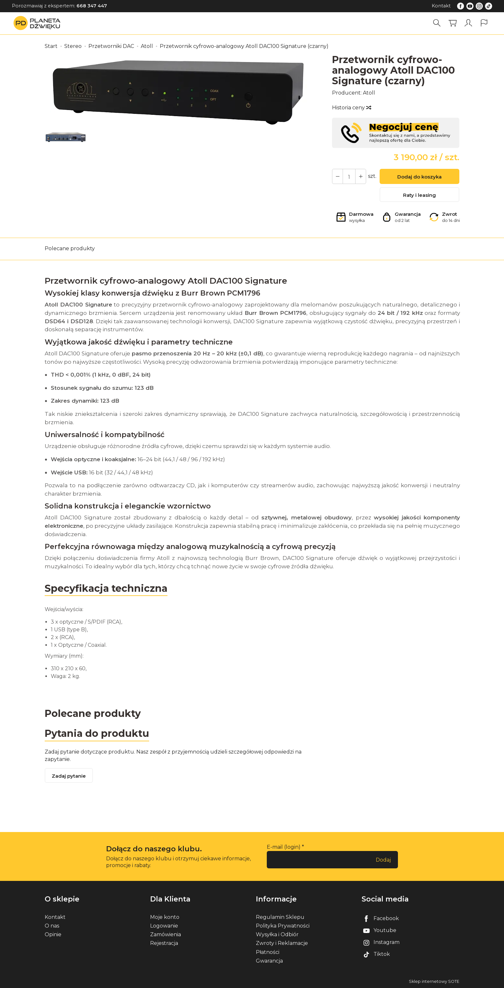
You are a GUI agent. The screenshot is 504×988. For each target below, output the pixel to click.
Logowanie (164, 926)
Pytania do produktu (97, 733)
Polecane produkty (70, 248)
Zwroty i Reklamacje (282, 943)
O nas (52, 926)
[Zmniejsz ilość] (360, 176)
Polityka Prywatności (283, 926)
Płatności (267, 952)
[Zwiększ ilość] (337, 176)
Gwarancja (269, 961)
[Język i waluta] (484, 23)
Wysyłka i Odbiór (277, 934)
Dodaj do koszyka (419, 177)
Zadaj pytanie (69, 776)
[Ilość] (349, 176)
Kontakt (441, 6)
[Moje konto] (468, 23)
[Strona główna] (38, 23)
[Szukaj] (437, 23)
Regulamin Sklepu (280, 917)
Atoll (369, 93)
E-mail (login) (284, 847)
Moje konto (164, 917)
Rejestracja (164, 943)
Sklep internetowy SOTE (434, 981)
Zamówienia (165, 934)
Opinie (53, 934)
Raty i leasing (419, 195)
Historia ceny (351, 108)
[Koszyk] (453, 23)
